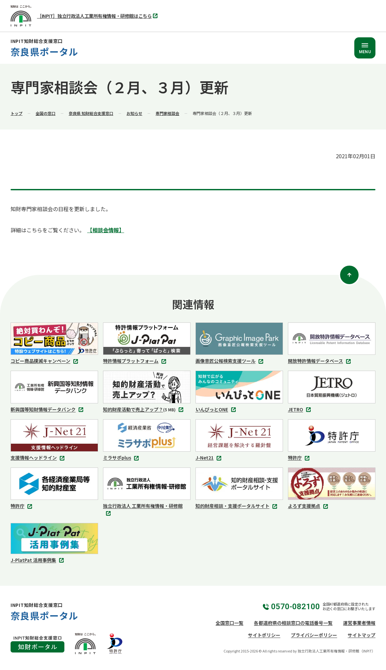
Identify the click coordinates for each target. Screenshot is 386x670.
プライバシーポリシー (314, 635)
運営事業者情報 (359, 622)
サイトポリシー (264, 635)
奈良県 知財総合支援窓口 (91, 113)
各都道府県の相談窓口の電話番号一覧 (293, 622)
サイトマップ (361, 635)
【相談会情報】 (105, 230)
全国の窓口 (45, 113)
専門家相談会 (167, 113)
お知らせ (134, 113)
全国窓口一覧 (229, 622)
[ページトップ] (349, 274)
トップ (16, 113)
